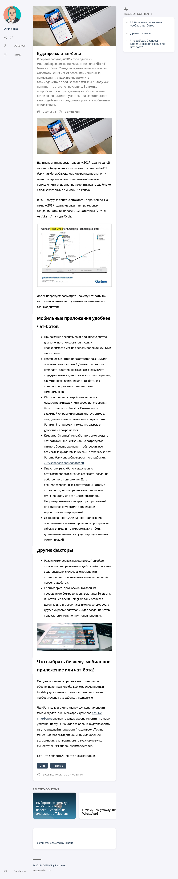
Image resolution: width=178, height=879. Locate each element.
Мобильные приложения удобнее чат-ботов (146, 24)
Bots (42, 765)
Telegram (58, 765)
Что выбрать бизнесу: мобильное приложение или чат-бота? (148, 44)
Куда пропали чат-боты (59, 53)
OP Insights (10, 28)
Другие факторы (140, 33)
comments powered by (55, 842)
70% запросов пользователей (64, 463)
